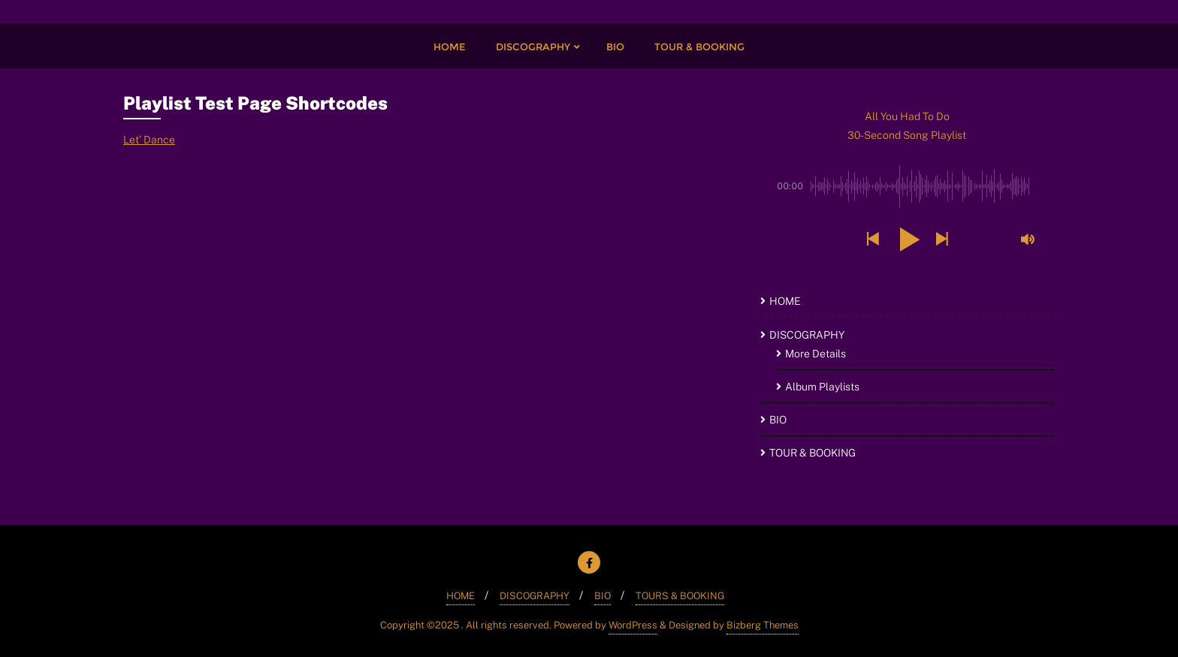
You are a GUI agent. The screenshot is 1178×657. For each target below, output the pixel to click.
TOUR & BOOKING (812, 453)
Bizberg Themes (762, 625)
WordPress (633, 625)
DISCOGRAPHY (806, 335)
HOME (785, 301)
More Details (815, 354)
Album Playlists (822, 387)
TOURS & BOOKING (680, 595)
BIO (778, 420)
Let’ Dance (149, 140)
